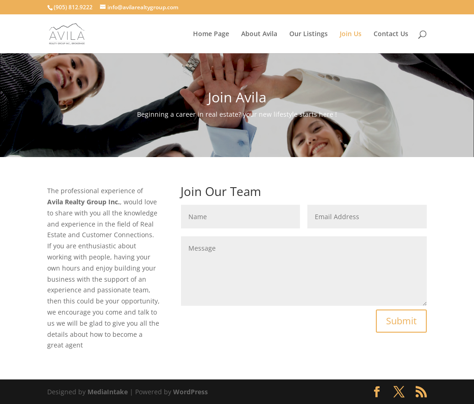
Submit (401, 321)
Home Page (211, 34)
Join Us (351, 34)
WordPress (190, 391)
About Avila (259, 34)
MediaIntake (107, 391)
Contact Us (391, 34)
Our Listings (308, 34)
